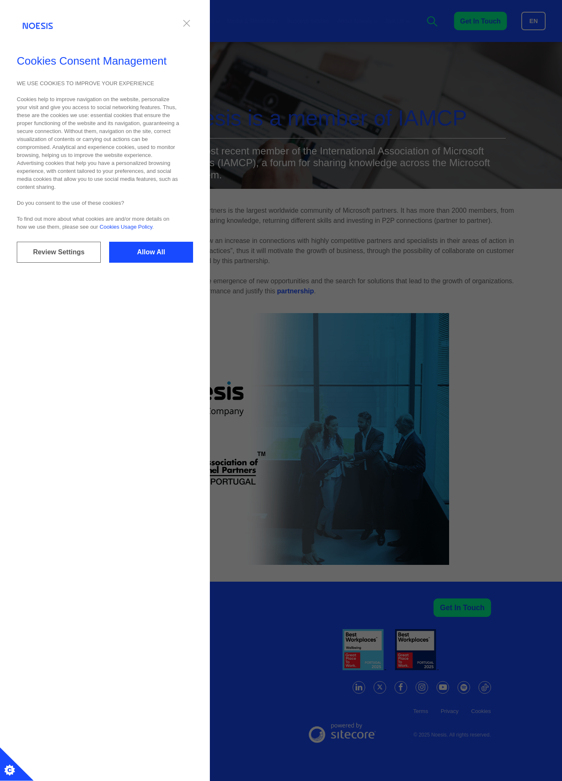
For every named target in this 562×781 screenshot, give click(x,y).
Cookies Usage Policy (125, 227)
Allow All (151, 252)
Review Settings (59, 252)
